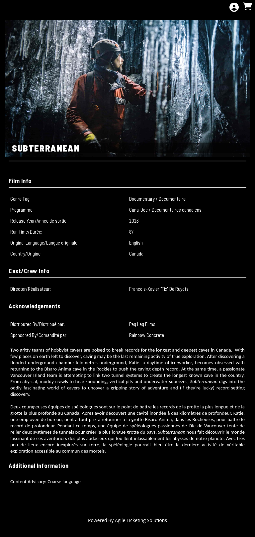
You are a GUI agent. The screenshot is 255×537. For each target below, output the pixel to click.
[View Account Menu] (234, 7)
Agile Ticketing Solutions (141, 520)
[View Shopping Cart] (247, 7)
